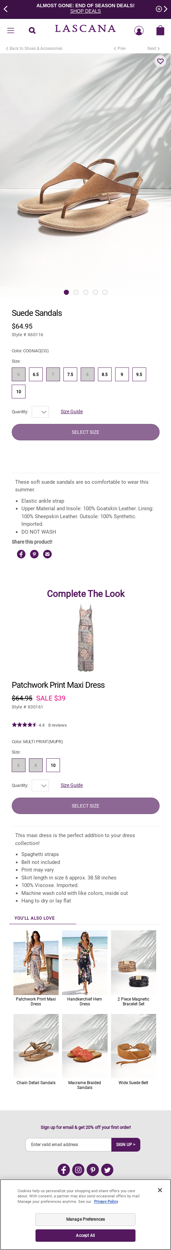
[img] (25, 725)
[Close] (160, 1190)
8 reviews (57, 725)
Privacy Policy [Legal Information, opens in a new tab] (106, 1201)
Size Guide (72, 411)
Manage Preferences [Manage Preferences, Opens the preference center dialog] (85, 1219)
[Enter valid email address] (68, 1145)
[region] (85, 1214)
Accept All (85, 1235)
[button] (160, 61)
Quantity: (20, 411)
